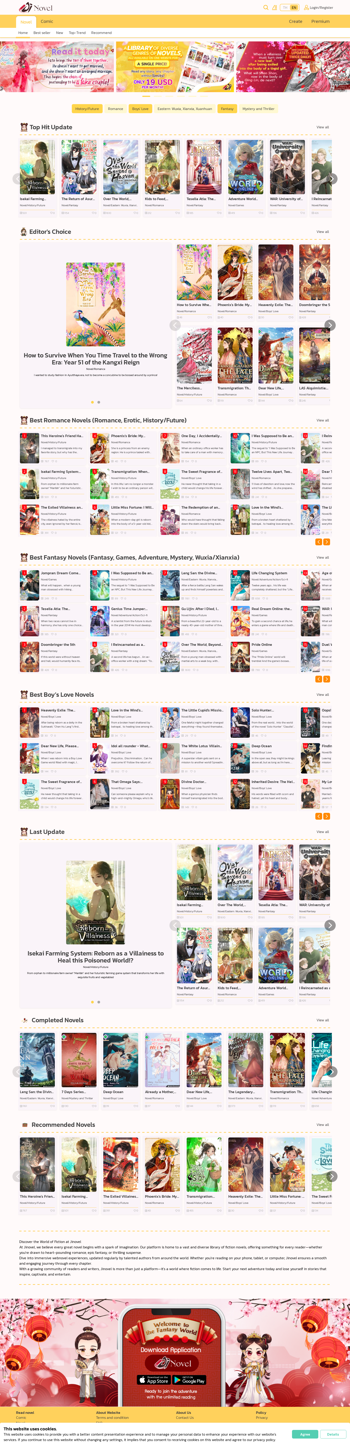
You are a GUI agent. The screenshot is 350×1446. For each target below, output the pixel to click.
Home (23, 32)
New (59, 32)
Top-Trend (77, 32)
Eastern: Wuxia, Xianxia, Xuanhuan (185, 108)
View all (322, 127)
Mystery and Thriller (259, 108)
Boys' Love (140, 108)
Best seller (42, 32)
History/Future (87, 108)
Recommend (101, 32)
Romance (115, 108)
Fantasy (227, 108)
